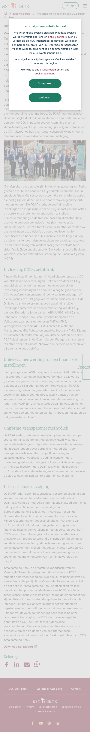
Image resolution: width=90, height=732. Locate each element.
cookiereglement (45, 73)
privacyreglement (50, 69)
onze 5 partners (57, 36)
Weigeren (45, 97)
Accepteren (45, 83)
